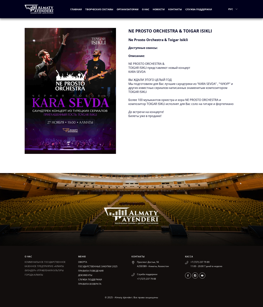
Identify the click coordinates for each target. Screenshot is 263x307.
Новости (159, 9)
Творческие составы (99, 9)
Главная (76, 9)
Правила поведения (91, 270)
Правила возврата (90, 283)
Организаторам (127, 9)
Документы (85, 275)
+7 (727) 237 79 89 (199, 262)
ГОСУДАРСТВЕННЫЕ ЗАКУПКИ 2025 (98, 266)
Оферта (82, 262)
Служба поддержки (198, 9)
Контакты (175, 9)
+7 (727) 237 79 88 (146, 278)
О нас (145, 9)
